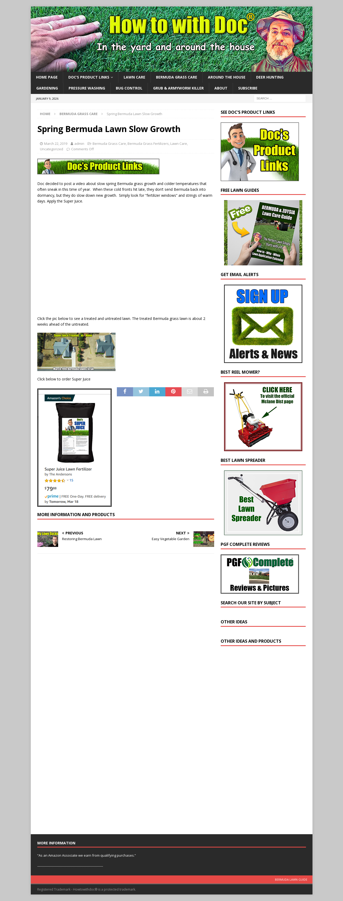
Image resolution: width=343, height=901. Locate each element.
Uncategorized (51, 149)
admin (79, 143)
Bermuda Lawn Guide (291, 879)
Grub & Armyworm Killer (178, 88)
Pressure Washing (87, 88)
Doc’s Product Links (88, 77)
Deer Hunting (270, 77)
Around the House (226, 77)
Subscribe (247, 88)
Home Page (47, 77)
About (220, 88)
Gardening (47, 88)
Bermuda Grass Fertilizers (148, 143)
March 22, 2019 (55, 143)
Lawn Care (134, 77)
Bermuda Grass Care (176, 77)
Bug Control (129, 88)
